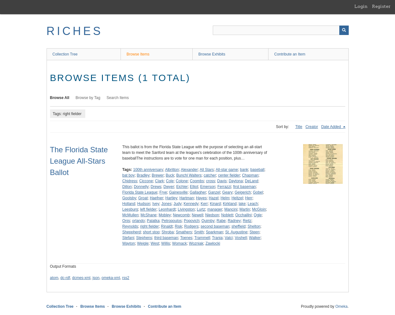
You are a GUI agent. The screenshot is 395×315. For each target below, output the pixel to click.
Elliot (194, 186)
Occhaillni (243, 215)
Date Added (331, 127)
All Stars (207, 169)
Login (361, 6)
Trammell (202, 238)
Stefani (128, 238)
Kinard (215, 203)
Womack (179, 243)
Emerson (207, 186)
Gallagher (198, 192)
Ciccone (146, 181)
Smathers (184, 232)
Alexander (189, 169)
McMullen (130, 215)
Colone (182, 181)
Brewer (158, 175)
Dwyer (168, 186)
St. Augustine (236, 232)
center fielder (229, 175)
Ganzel (214, 192)
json (96, 278)
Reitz (247, 221)
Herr (248, 198)
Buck (170, 175)
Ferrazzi (224, 186)
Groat (143, 198)
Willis (165, 243)
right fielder (149, 226)
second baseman (214, 226)
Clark (159, 181)
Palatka (153, 221)
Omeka (341, 306)
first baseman (244, 186)
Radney (234, 221)
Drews (156, 186)
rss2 (125, 278)
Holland (128, 203)
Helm (225, 198)
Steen (254, 232)
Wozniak (196, 243)
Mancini (230, 209)
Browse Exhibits (211, 54)
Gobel (258, 192)
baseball (257, 169)
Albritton (172, 169)
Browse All (60, 98)
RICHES (75, 31)
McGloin (259, 209)
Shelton (254, 226)
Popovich (191, 221)
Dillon (127, 186)
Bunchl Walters (188, 175)
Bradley (143, 175)
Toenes (186, 238)
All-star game (227, 169)
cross (210, 181)
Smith (199, 232)
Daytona (236, 181)
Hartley (171, 198)
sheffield (238, 226)
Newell (197, 215)
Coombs (197, 181)
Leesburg (130, 209)
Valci (229, 238)
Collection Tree (65, 54)
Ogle (258, 215)
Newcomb (181, 215)
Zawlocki (213, 243)
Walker (255, 238)
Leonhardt (167, 209)
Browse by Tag (88, 98)
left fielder (148, 209)
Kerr (204, 203)
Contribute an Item (289, 54)
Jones (166, 203)
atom (54, 278)
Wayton (128, 243)
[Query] (281, 30)
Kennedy (190, 203)
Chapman (250, 175)
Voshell (241, 238)
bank (244, 169)
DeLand (251, 181)
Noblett (227, 215)
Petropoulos (171, 221)
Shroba (167, 232)
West (155, 243)
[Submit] (344, 30)
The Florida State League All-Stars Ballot (79, 161)
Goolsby (129, 198)
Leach (253, 203)
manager (214, 209)
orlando (138, 221)
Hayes (201, 198)
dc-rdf (65, 278)
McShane (149, 215)
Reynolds (130, 226)
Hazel (213, 198)
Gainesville (178, 192)
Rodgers (191, 226)
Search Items (118, 98)
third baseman (166, 238)
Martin (245, 209)
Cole (170, 181)
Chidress (129, 181)
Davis (222, 181)
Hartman (186, 198)
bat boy (128, 175)
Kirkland (229, 203)
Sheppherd (131, 232)
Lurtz (201, 209)
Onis (126, 221)
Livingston (186, 209)
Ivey (155, 203)
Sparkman (214, 232)
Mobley (165, 215)
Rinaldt (166, 226)
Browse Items (138, 54)
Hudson (143, 203)
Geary (227, 192)
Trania (217, 238)
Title (298, 127)
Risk (178, 226)
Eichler (182, 186)
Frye (163, 192)
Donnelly (141, 186)
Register (381, 6)
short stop (151, 232)
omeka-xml (111, 278)
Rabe (221, 221)
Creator (311, 127)
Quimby (207, 221)
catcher (210, 175)
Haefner (156, 198)
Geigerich (242, 192)
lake (242, 203)
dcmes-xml (81, 278)
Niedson (212, 215)
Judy (177, 203)
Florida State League (139, 192)
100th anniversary (148, 169)
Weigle (142, 243)
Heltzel (237, 198)
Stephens (144, 238)
